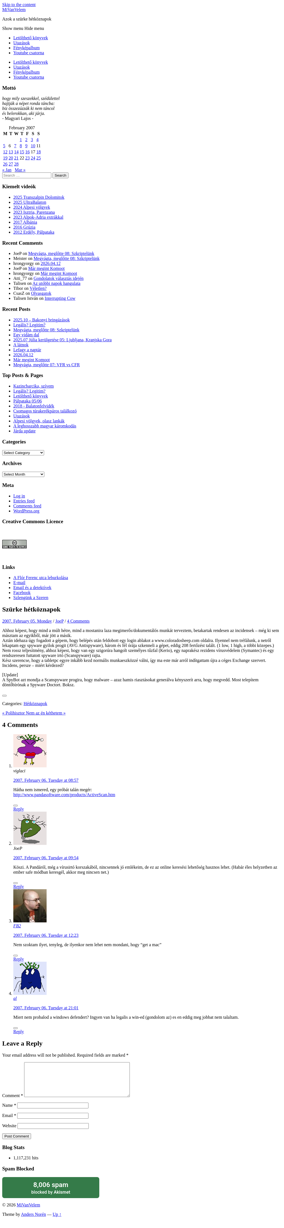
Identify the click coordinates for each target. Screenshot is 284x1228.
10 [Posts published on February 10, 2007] (33, 145)
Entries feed (24, 501)
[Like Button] (4, 695)
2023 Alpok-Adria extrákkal (38, 217)
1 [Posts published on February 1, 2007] (21, 139)
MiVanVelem (14, 9)
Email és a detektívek (32, 587)
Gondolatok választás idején (58, 278)
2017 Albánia (25, 222)
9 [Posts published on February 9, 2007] (26, 145)
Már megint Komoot (46, 268)
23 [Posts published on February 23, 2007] (27, 158)
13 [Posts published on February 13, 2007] (11, 151)
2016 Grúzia (24, 227)
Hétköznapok (35, 703)
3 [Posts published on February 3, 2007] (32, 139)
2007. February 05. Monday (27, 621)
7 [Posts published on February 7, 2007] (15, 145)
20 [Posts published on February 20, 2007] (11, 158)
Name (9, 1112)
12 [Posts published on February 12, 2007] (5, 151)
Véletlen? (38, 288)
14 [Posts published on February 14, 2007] (16, 151)
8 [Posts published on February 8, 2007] (21, 145)
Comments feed (27, 506)
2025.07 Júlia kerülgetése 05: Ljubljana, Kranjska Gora (62, 339)
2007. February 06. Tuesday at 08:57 (45, 780)
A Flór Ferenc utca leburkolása (40, 577)
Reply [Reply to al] (18, 1031)
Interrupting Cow (60, 298)
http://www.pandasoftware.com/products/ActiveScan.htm (64, 794)
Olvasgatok (41, 293)
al (15, 998)
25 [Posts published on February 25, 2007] (38, 158)
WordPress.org (26, 511)
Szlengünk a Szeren (30, 597)
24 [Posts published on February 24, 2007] (33, 158)
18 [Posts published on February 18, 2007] (38, 151)
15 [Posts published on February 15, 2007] (22, 151)
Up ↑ (57, 1221)
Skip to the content (19, 4)
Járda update (24, 431)
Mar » (20, 169)
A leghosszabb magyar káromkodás (44, 426)
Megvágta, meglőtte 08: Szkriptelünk (61, 253)
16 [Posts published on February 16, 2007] (27, 151)
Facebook (22, 592)
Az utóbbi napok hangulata (56, 283)
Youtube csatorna (28, 52)
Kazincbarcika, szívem (33, 386)
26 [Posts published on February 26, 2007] (5, 164)
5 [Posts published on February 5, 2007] (4, 145)
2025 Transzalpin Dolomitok (38, 197)
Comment (12, 1102)
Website (9, 1132)
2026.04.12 (50, 263)
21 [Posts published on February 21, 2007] (16, 158)
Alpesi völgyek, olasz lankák (39, 421)
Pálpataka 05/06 (27, 401)
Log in (19, 496)
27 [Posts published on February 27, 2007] (11, 164)
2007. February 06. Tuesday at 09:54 (45, 857)
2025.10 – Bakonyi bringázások (41, 320)
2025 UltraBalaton (29, 202)
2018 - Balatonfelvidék (33, 406)
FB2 (17, 925)
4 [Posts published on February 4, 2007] (37, 139)
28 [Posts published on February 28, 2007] (16, 164)
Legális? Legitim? (29, 325)
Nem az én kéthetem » (45, 713)
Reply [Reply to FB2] (18, 959)
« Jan (6, 169)
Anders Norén (33, 1221)
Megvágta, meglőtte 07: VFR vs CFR (46, 364)
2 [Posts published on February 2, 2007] (26, 139)
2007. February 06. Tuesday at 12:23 (45, 935)
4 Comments (78, 621)
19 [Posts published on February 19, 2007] (5, 158)
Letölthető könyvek (30, 37)
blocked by (51, 1194)
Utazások (21, 42)
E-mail (19, 582)
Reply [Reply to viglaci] (18, 809)
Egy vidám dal (26, 334)
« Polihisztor (14, 713)
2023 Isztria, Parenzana (34, 212)
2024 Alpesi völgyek (31, 207)
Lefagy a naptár (27, 349)
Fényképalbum (26, 47)
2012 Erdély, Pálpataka (33, 232)
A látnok (21, 344)
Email (9, 1122)
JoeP (59, 621)
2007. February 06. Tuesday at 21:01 (45, 1007)
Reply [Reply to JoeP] (18, 886)
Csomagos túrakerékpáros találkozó (45, 411)
